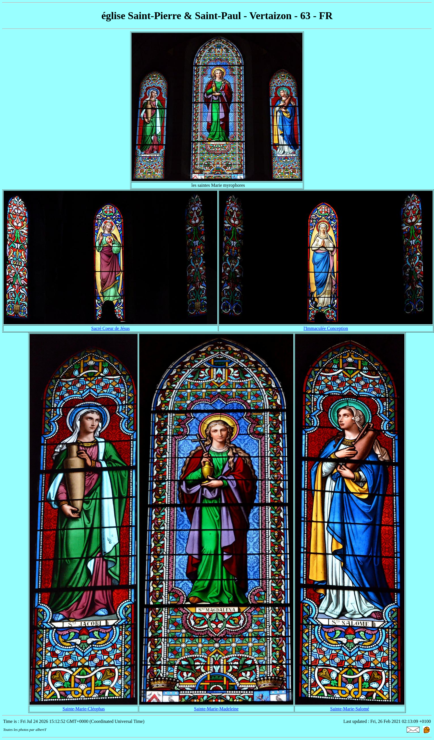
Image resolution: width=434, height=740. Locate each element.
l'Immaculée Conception (326, 328)
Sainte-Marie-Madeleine (216, 708)
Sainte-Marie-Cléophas (84, 708)
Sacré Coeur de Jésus (110, 328)
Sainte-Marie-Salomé (349, 708)
